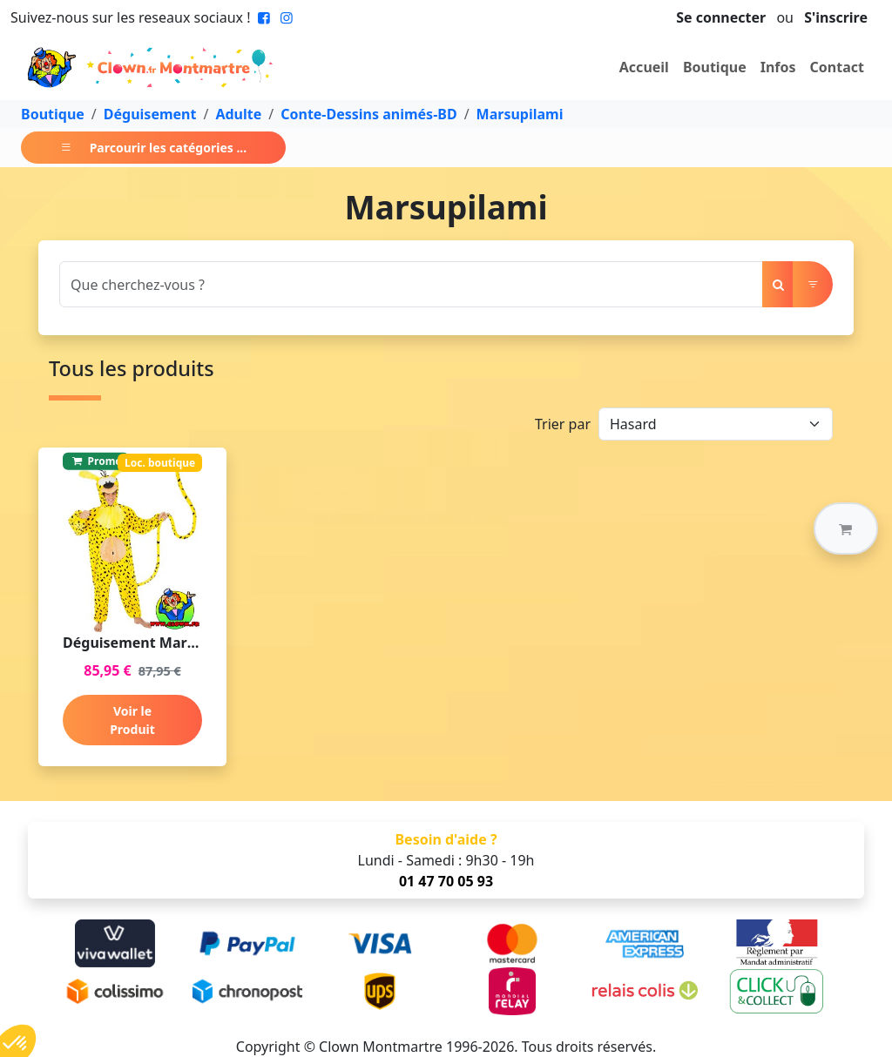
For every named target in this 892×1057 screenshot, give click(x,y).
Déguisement (150, 114)
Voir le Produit (132, 720)
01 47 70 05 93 (446, 881)
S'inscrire (836, 17)
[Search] (411, 284)
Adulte (238, 114)
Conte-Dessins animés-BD (368, 114)
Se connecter (721, 17)
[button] (846, 528)
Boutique (715, 67)
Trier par (563, 424)
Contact (837, 67)
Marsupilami (520, 114)
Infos (778, 67)
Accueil (644, 67)
